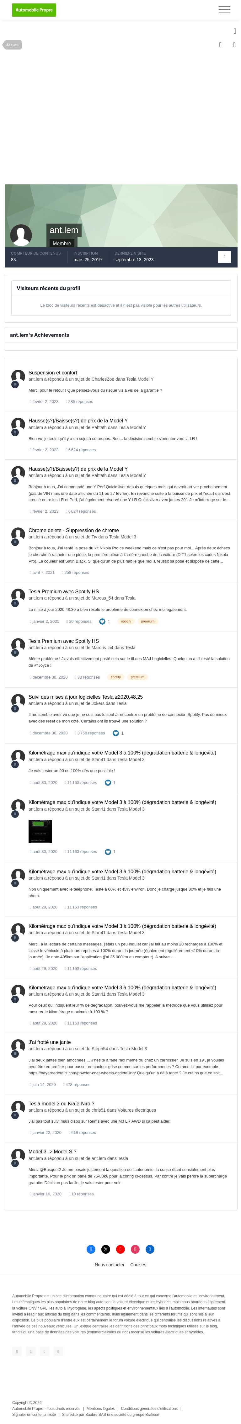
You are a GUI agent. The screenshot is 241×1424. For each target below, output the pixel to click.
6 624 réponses (81, 449)
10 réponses (81, 1194)
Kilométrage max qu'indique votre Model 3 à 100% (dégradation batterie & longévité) (122, 752)
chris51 (99, 1110)
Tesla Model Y (140, 379)
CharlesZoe (103, 379)
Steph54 (100, 1048)
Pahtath (99, 427)
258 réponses (75, 572)
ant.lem (36, 379)
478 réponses (76, 1084)
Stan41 (98, 759)
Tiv (94, 536)
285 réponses (79, 401)
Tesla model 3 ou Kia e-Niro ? (61, 1103)
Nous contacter (109, 1264)
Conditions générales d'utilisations (149, 1408)
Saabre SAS (95, 1414)
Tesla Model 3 (122, 536)
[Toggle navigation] (224, 9)
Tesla (130, 598)
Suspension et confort (53, 372)
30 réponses (79, 621)
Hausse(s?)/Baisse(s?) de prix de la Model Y (78, 420)
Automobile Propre (27, 1408)
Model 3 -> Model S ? (53, 1151)
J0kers (98, 703)
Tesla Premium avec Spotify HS (64, 591)
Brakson (152, 1414)
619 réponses (82, 1132)
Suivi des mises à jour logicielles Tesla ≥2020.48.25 (86, 697)
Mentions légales (101, 1408)
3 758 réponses (90, 733)
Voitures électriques (137, 1110)
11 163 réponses (81, 782)
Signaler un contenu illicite (34, 1414)
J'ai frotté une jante (50, 1042)
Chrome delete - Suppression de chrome (74, 530)
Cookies (138, 1264)
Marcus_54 (102, 598)
